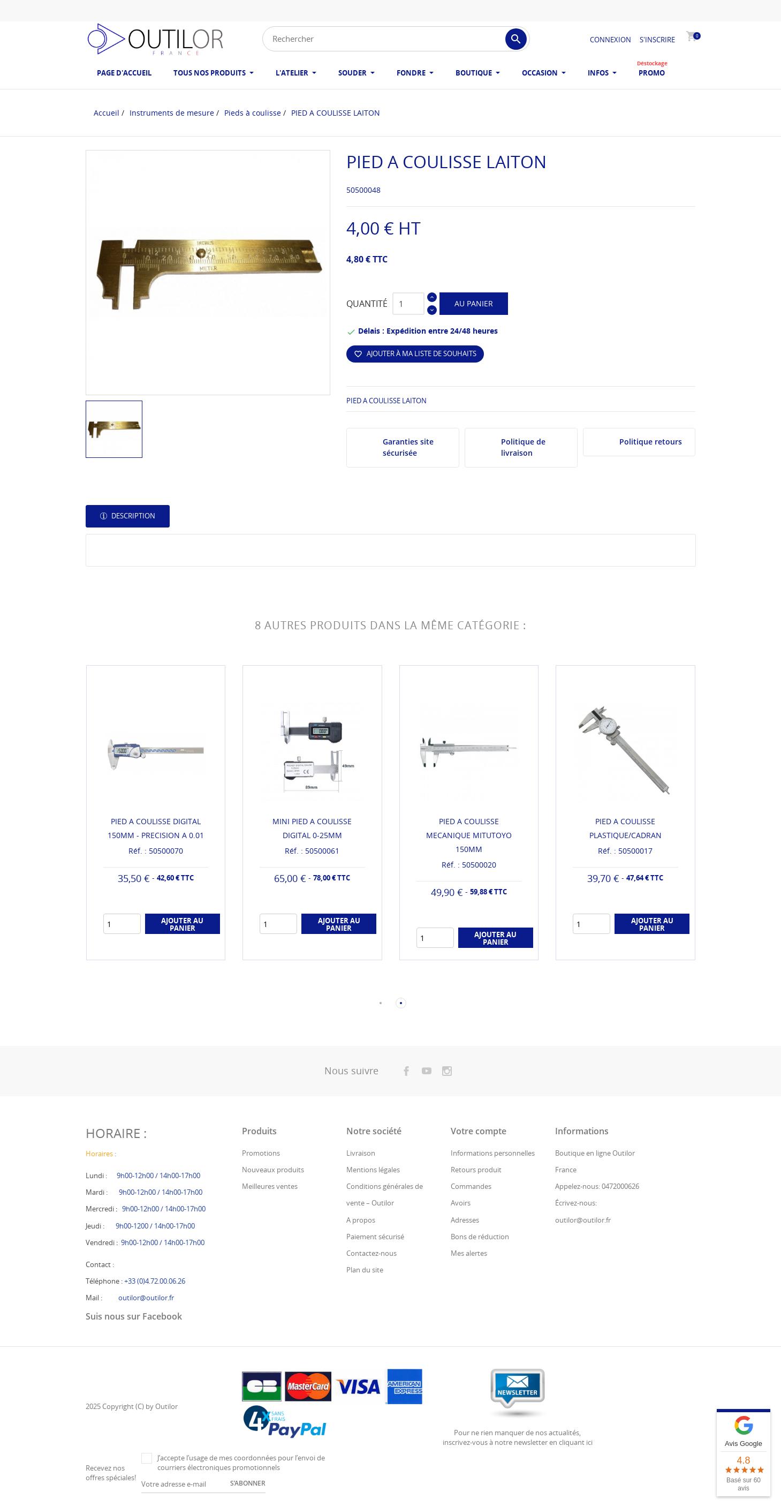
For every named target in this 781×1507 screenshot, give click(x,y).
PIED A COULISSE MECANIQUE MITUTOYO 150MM (469, 835)
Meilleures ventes (270, 1186)
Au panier (473, 303)
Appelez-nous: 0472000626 (597, 1186)
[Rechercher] (396, 38)
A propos (360, 1220)
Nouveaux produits (273, 1169)
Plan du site (364, 1270)
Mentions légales (373, 1169)
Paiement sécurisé (375, 1236)
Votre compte (478, 1131)
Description (132, 516)
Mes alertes (469, 1253)
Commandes (471, 1186)
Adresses (465, 1220)
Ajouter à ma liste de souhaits (415, 353)
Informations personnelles (493, 1153)
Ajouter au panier (182, 924)
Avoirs (461, 1203)
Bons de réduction (480, 1236)
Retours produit (476, 1169)
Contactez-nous (371, 1253)
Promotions (261, 1153)
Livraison (360, 1153)
